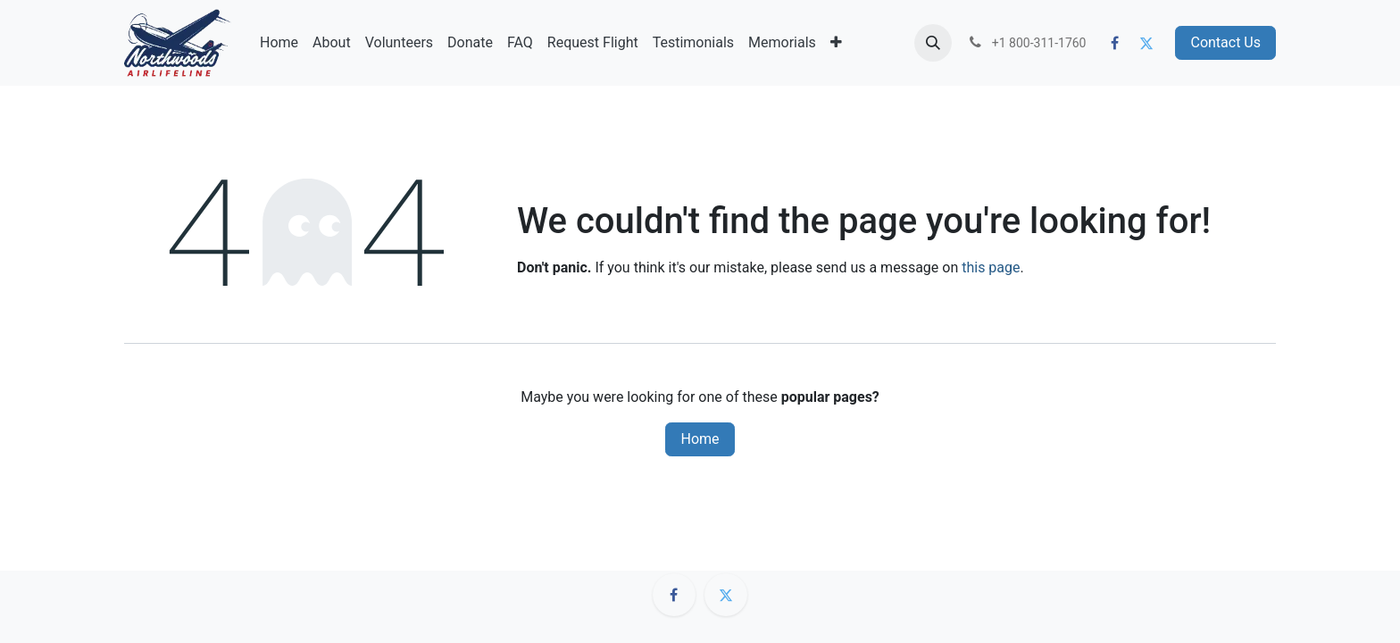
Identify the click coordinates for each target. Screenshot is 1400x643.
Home (699, 438)
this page (991, 267)
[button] (933, 43)
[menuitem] (279, 43)
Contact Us (1225, 42)
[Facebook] (1115, 43)
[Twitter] (1146, 43)
